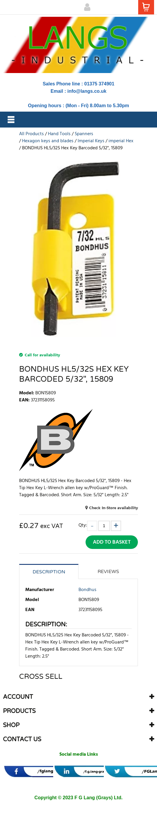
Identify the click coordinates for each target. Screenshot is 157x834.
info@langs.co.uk (86, 91)
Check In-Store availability (113, 508)
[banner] (42, 771)
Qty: (82, 525)
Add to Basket (112, 542)
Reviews (108, 572)
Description (49, 572)
